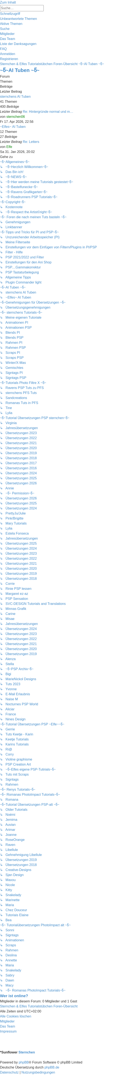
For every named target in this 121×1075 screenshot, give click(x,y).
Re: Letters (31, 142)
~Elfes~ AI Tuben (13, 126)
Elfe (9, 147)
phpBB (24, 1062)
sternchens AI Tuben (15, 96)
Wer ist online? (14, 996)
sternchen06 (15, 116)
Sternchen (26, 1052)
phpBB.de (52, 1067)
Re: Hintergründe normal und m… (48, 111)
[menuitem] (18, 19)
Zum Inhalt (8, 2)
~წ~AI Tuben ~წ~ (19, 70)
